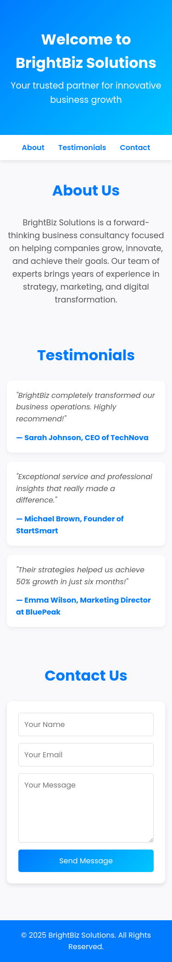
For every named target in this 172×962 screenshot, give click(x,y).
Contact (135, 147)
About (33, 147)
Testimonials (82, 147)
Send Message (86, 861)
